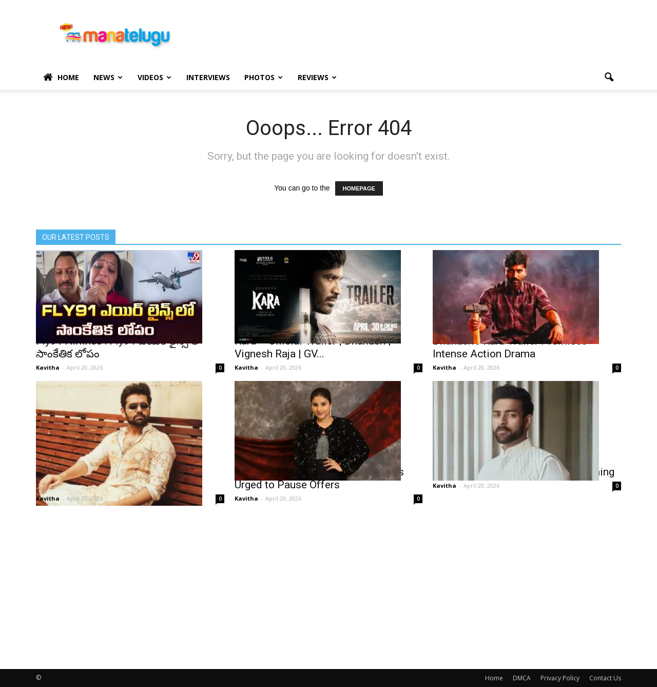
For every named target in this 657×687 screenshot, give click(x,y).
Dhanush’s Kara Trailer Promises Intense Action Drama (510, 347)
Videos (154, 77)
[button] (608, 77)
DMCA (522, 678)
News (108, 77)
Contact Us (605, 678)
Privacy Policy (559, 678)
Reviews (317, 77)
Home (61, 77)
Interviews (208, 77)
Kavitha (48, 367)
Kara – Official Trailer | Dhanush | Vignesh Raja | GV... (313, 347)
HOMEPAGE (359, 188)
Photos (263, 77)
